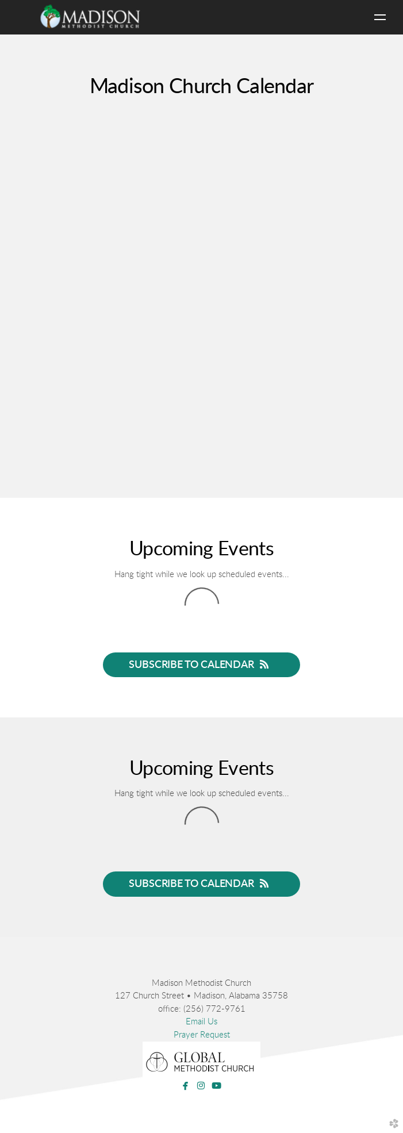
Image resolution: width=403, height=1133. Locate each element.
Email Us (201, 1021)
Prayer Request (202, 1035)
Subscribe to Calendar (201, 664)
